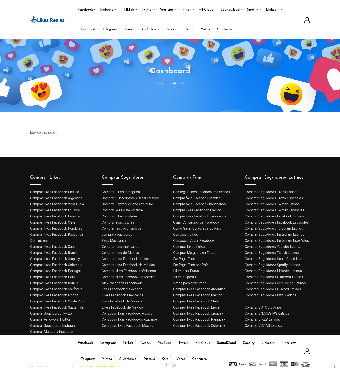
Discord (172, 29)
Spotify (253, 9)
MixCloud (206, 9)
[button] (335, 364)
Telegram (110, 29)
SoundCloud (230, 9)
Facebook (85, 9)
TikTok (129, 9)
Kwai (189, 29)
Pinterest (88, 29)
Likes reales (57, 367)
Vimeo (129, 29)
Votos (205, 29)
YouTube (167, 9)
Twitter (147, 9)
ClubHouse (150, 29)
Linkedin (272, 9)
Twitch (186, 9)
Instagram (108, 9)
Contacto (224, 29)
